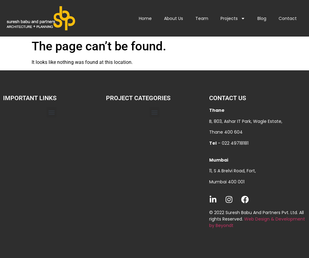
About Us (173, 18)
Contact (288, 18)
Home (145, 18)
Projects (233, 18)
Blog (261, 18)
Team (201, 18)
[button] (51, 112)
